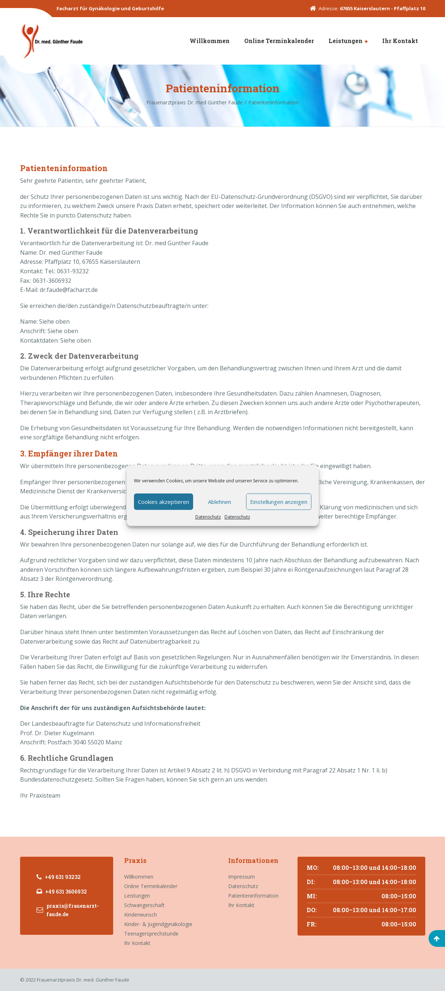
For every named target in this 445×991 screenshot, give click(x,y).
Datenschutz (208, 517)
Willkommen (209, 41)
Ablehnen (219, 501)
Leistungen (345, 41)
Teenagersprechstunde (151, 933)
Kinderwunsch (140, 914)
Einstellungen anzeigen (278, 501)
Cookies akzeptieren (163, 501)
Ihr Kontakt (400, 41)
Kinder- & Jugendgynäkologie (158, 924)
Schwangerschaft (144, 905)
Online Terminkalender (279, 41)
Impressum (241, 876)
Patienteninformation (253, 895)
